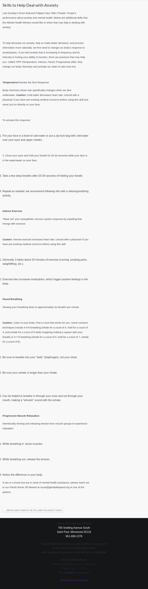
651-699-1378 (74, 536)
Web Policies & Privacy (74, 580)
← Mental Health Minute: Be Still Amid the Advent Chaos (33, 510)
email (69, 572)
